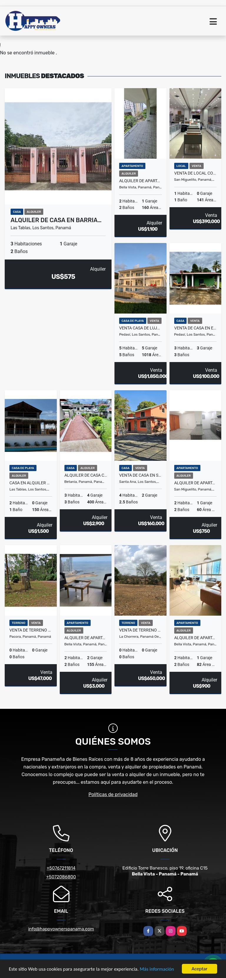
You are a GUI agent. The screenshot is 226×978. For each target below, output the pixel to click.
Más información (157, 969)
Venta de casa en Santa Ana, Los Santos (140, 475)
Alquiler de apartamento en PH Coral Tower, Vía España (195, 637)
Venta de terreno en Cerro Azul (30, 630)
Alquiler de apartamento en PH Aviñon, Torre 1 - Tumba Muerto (195, 482)
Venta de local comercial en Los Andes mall (195, 173)
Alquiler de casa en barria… (56, 220)
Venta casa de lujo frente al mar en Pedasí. (140, 328)
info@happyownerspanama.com (61, 929)
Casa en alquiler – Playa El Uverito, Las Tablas (30, 482)
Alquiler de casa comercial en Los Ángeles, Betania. (85, 475)
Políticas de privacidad (113, 794)
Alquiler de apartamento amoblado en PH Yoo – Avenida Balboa (85, 637)
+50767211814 (60, 868)
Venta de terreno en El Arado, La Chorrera (140, 630)
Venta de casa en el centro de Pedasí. (195, 328)
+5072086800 (61, 877)
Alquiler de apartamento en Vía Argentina (140, 180)
